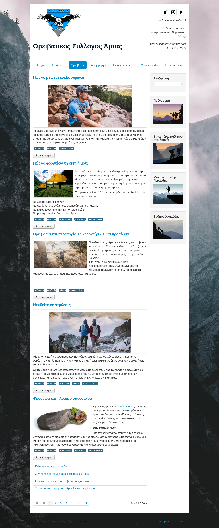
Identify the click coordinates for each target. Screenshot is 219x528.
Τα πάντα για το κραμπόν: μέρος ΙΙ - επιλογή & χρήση (65, 488)
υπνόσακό (124, 406)
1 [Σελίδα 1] (50, 503)
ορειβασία (51, 148)
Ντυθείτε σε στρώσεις (52, 304)
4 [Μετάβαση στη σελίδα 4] (66, 503)
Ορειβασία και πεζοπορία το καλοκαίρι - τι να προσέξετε (81, 234)
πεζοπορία (39, 148)
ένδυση (63, 290)
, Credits (81, 521)
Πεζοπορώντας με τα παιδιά (51, 466)
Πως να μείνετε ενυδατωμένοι (58, 77)
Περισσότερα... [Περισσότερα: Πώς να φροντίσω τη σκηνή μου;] (44, 226)
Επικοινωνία (173, 65)
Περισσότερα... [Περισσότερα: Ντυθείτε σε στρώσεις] (44, 390)
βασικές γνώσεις (67, 148)
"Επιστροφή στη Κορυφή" (171, 521)
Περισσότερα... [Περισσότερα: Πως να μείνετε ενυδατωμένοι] (44, 155)
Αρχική (41, 65)
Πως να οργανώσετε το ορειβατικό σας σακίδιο (62, 481)
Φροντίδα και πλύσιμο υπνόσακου (62, 398)
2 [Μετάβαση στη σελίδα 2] (55, 503)
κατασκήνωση (66, 219)
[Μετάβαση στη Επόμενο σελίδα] (78, 503)
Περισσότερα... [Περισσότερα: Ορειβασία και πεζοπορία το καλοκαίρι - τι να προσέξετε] (44, 297)
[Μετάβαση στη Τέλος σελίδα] (85, 503)
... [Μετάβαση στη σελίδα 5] (72, 503)
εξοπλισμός (80, 219)
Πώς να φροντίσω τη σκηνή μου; (60, 163)
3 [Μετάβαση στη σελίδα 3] (61, 503)
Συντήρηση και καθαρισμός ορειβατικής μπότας (62, 473)
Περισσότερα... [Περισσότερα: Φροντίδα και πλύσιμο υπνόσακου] (44, 457)
